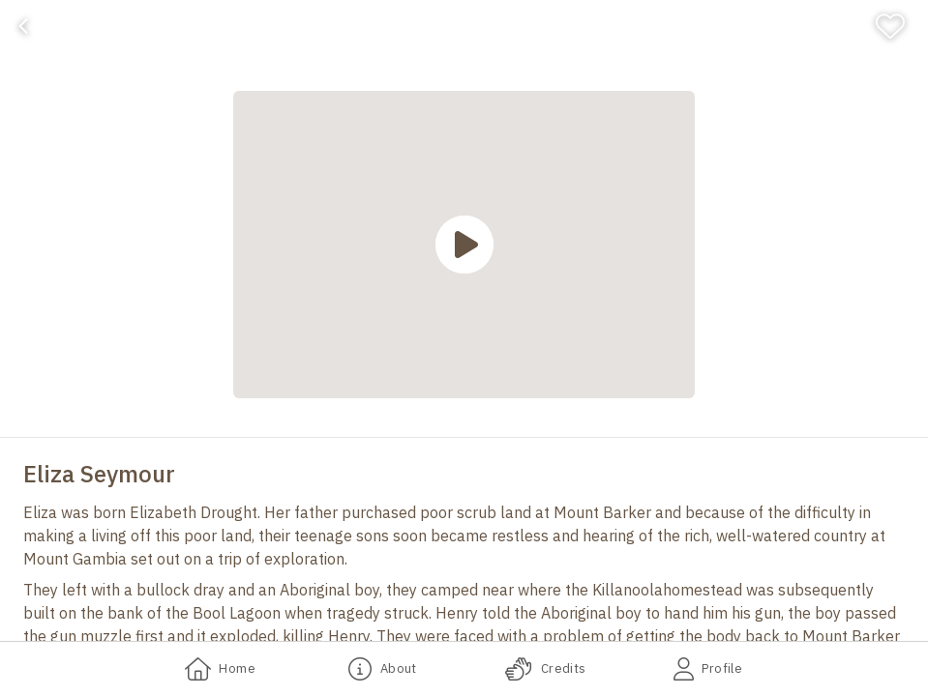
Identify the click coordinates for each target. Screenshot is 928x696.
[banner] (464, 26)
